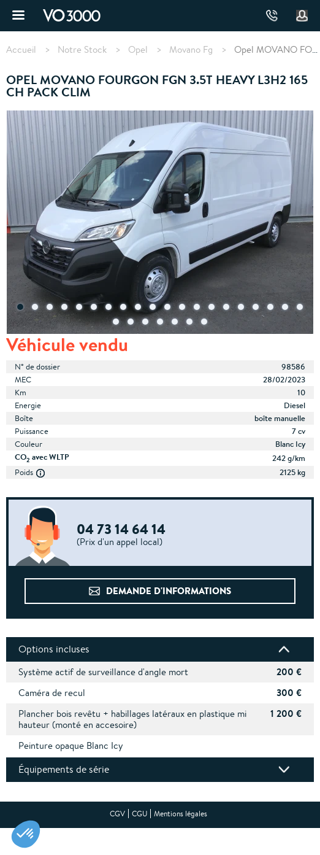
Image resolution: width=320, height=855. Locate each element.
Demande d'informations (168, 590)
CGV (117, 813)
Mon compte (302, 16)
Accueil (21, 49)
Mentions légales (180, 813)
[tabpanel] (160, 223)
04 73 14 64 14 (272, 15)
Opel (138, 49)
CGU (139, 813)
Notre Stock (82, 49)
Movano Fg (191, 49)
